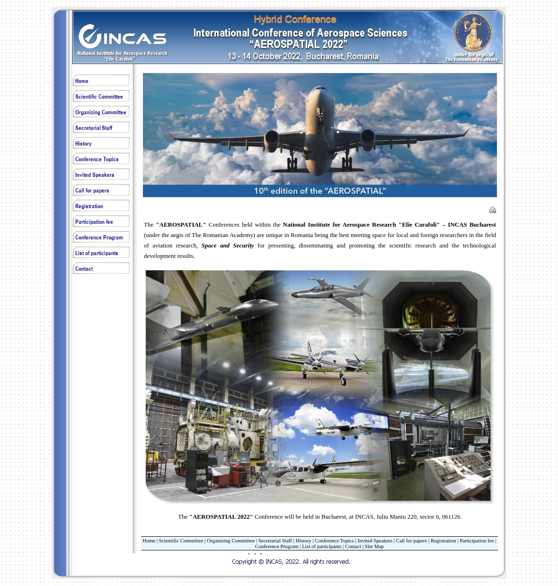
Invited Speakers (374, 540)
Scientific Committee (181, 540)
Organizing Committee (231, 540)
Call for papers (411, 540)
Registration (443, 540)
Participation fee (477, 540)
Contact (353, 546)
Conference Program (276, 546)
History (303, 540)
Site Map (374, 546)
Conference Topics (334, 540)
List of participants (321, 546)
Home (148, 540)
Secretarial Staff (275, 540)
